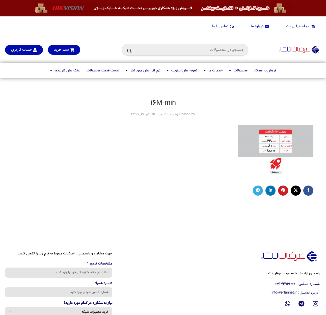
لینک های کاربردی (65, 70)
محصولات (238, 70)
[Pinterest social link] (283, 191)
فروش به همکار (265, 70)
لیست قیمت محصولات (103, 70)
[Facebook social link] (308, 191)
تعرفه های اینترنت (182, 70)
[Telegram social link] (258, 191)
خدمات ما (213, 70)
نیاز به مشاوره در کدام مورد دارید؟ (88, 303)
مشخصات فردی (100, 264)
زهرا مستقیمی (168, 114)
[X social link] (296, 191)
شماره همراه (103, 283)
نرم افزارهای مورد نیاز (142, 70)
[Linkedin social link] (270, 191)
